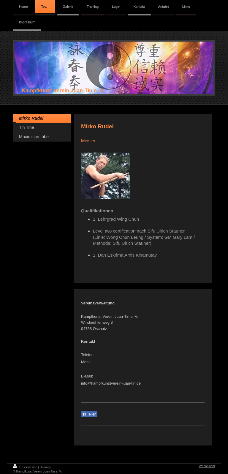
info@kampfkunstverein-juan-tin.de (111, 383)
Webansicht (207, 466)
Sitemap (45, 467)
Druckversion (25, 467)
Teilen (89, 414)
